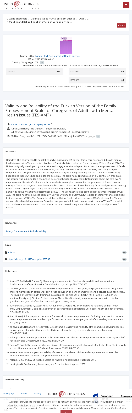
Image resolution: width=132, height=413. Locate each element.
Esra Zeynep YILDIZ (40, 124)
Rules (24, 393)
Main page (8, 393)
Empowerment (21, 231)
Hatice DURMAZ (19, 124)
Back (121, 25)
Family (9, 231)
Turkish (34, 231)
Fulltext (11, 252)
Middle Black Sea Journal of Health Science (53, 18)
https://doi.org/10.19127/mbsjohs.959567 (29, 259)
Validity (42, 231)
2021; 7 (84, 18)
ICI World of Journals (16, 18)
